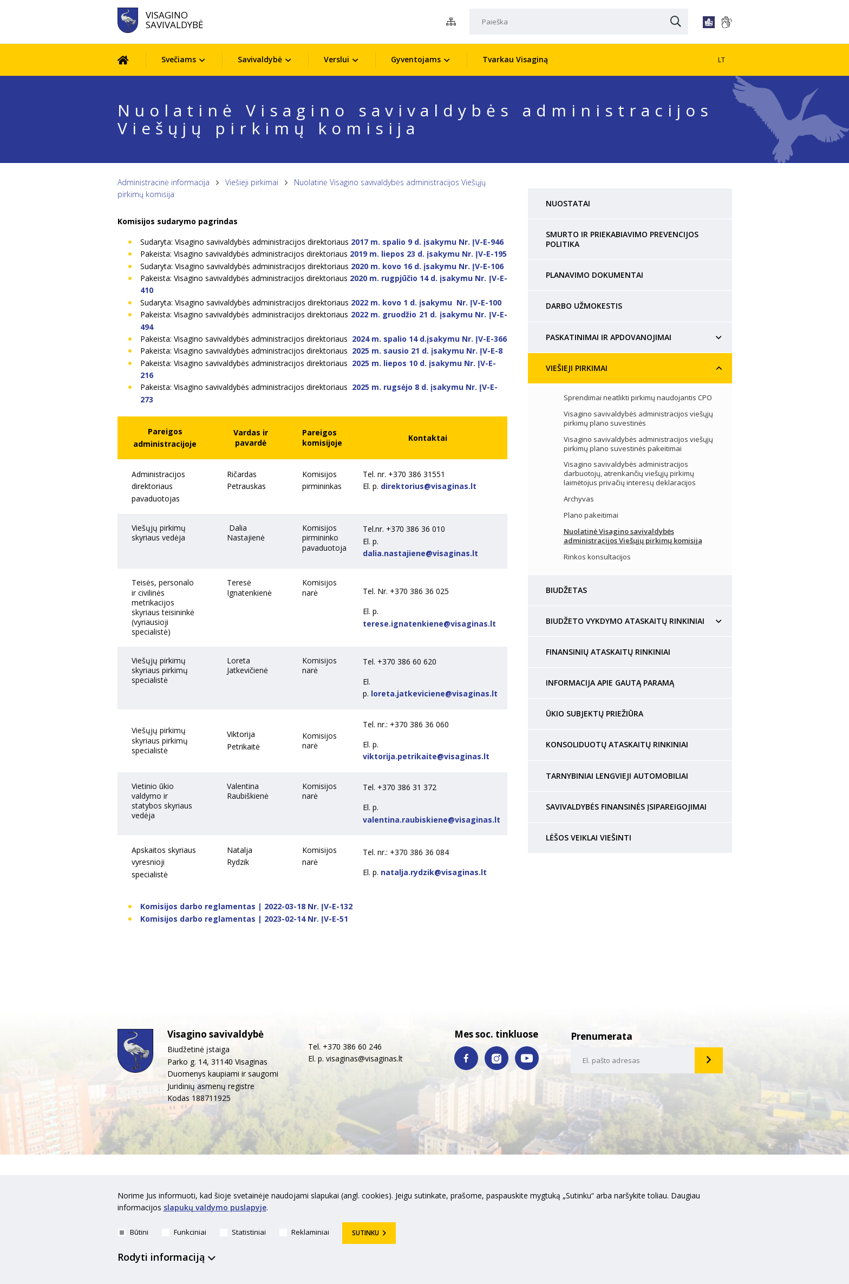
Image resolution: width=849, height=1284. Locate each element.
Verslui (336, 59)
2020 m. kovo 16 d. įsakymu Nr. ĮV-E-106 (427, 266)
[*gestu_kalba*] (726, 22)
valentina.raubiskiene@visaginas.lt (431, 819)
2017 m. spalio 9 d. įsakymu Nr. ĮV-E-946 (427, 242)
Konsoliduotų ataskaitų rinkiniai (617, 744)
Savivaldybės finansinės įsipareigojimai (626, 806)
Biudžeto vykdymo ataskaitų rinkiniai (625, 621)
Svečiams (178, 59)
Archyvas (579, 499)
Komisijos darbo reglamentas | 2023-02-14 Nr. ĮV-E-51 (244, 919)
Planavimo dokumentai (594, 275)
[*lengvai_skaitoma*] (709, 22)
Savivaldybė (260, 59)
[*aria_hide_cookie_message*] (729, 1198)
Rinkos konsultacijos (597, 557)
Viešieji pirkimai (251, 182)
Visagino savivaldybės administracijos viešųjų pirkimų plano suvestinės (638, 418)
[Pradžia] (131, 60)
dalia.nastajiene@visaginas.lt (420, 553)
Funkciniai (184, 1232)
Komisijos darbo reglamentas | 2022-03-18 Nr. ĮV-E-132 (246, 906)
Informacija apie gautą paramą (610, 682)
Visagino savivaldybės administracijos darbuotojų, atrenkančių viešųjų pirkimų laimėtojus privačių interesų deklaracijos (630, 473)
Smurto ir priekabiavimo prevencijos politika (622, 239)
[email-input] (633, 1060)
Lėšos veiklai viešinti (588, 837)
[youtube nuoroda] (527, 1058)
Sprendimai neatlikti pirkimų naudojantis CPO (638, 397)
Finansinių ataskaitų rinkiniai (608, 652)
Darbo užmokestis (584, 306)
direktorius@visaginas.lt (428, 486)
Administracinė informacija (163, 182)
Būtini (133, 1232)
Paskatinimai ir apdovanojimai (608, 337)
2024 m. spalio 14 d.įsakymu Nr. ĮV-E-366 (429, 339)
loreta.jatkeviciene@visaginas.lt (434, 693)
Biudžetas (566, 590)
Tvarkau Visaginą (515, 59)
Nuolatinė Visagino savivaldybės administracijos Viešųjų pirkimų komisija (633, 536)
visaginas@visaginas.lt (364, 1058)
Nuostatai (568, 203)
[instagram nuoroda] (496, 1058)
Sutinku (365, 1232)
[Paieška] (578, 22)
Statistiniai (243, 1232)
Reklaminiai (304, 1232)
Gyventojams (416, 59)
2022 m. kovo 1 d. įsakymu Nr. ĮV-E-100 (426, 302)
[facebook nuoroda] (466, 1058)
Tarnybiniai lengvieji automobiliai (617, 776)
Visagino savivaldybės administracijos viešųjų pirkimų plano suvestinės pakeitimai (638, 444)
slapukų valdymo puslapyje (215, 1208)
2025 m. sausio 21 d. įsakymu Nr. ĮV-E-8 (427, 351)
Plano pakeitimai (591, 515)
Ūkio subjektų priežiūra (594, 713)
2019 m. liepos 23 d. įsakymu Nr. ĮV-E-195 (428, 254)
